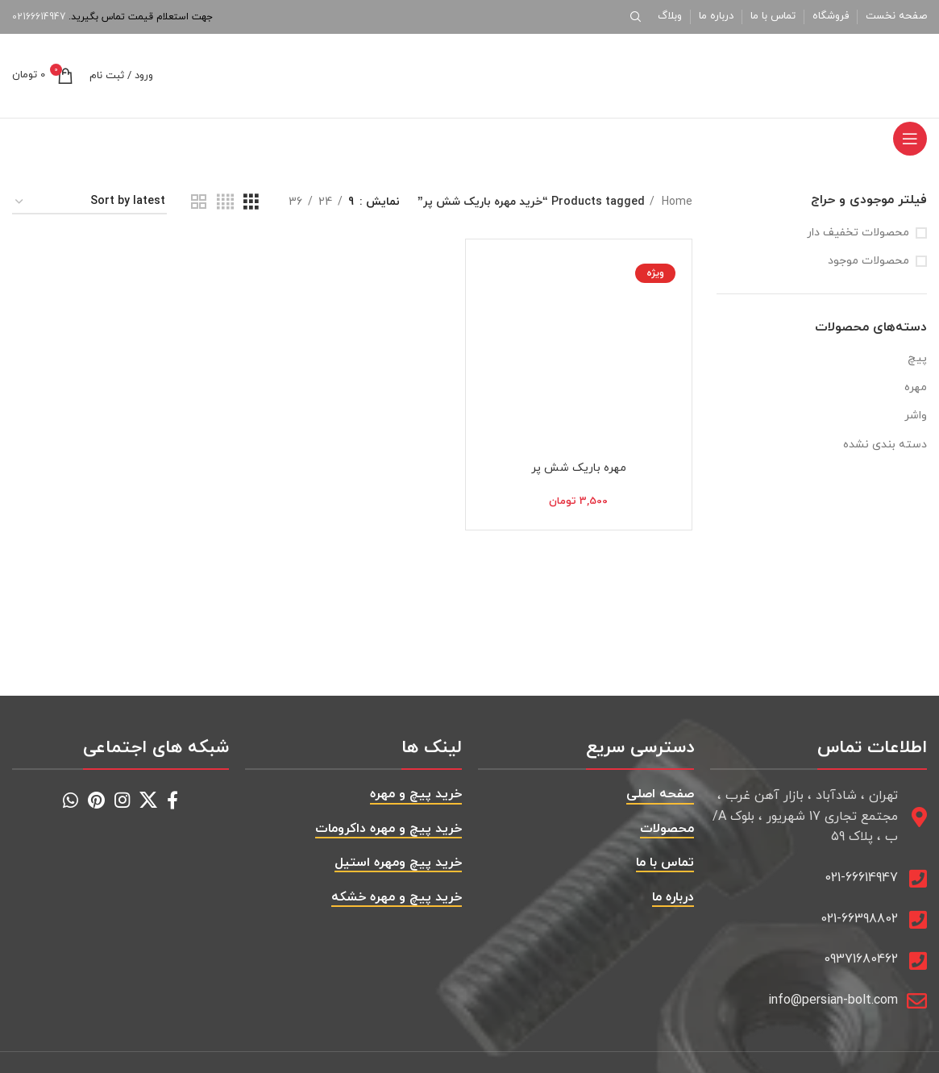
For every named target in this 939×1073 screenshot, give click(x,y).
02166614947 (38, 16)
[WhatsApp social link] (70, 799)
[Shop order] (89, 202)
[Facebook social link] (172, 799)
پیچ (917, 358)
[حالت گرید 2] (198, 203)
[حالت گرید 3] (251, 203)
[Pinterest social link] (96, 799)
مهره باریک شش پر (578, 468)
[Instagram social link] (122, 799)
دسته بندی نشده (885, 444)
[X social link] (148, 799)
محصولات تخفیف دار (858, 232)
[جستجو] (638, 17)
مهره (915, 387)
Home (675, 202)
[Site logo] (826, 74)
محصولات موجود (868, 260)
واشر (915, 415)
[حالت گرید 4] (225, 203)
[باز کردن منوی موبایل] (910, 139)
